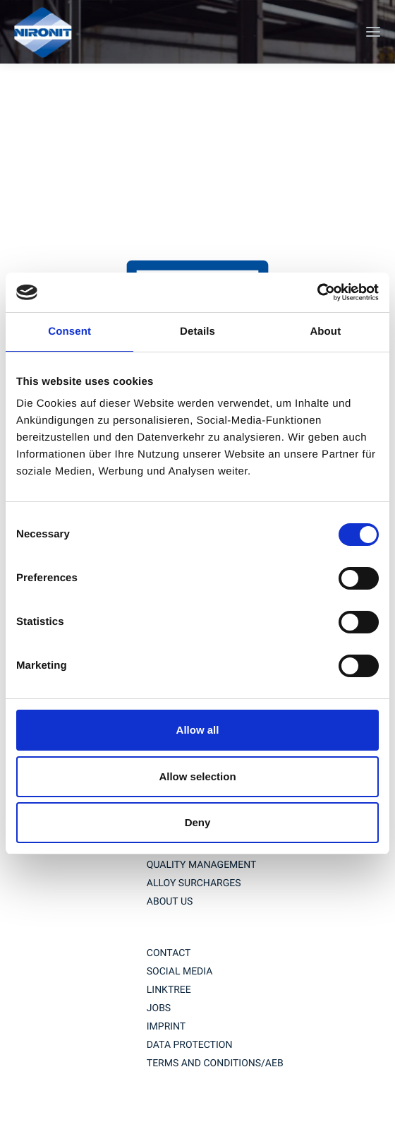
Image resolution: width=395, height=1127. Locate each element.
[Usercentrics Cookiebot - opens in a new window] (317, 292)
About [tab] (325, 332)
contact (169, 953)
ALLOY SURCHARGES (194, 883)
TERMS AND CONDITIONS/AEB (215, 1063)
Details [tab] (197, 332)
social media (180, 971)
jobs (159, 1008)
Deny (198, 822)
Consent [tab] (69, 332)
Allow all (197, 730)
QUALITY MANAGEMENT (202, 865)
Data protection (190, 1045)
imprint (166, 1026)
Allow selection (197, 776)
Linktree (169, 990)
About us (170, 901)
